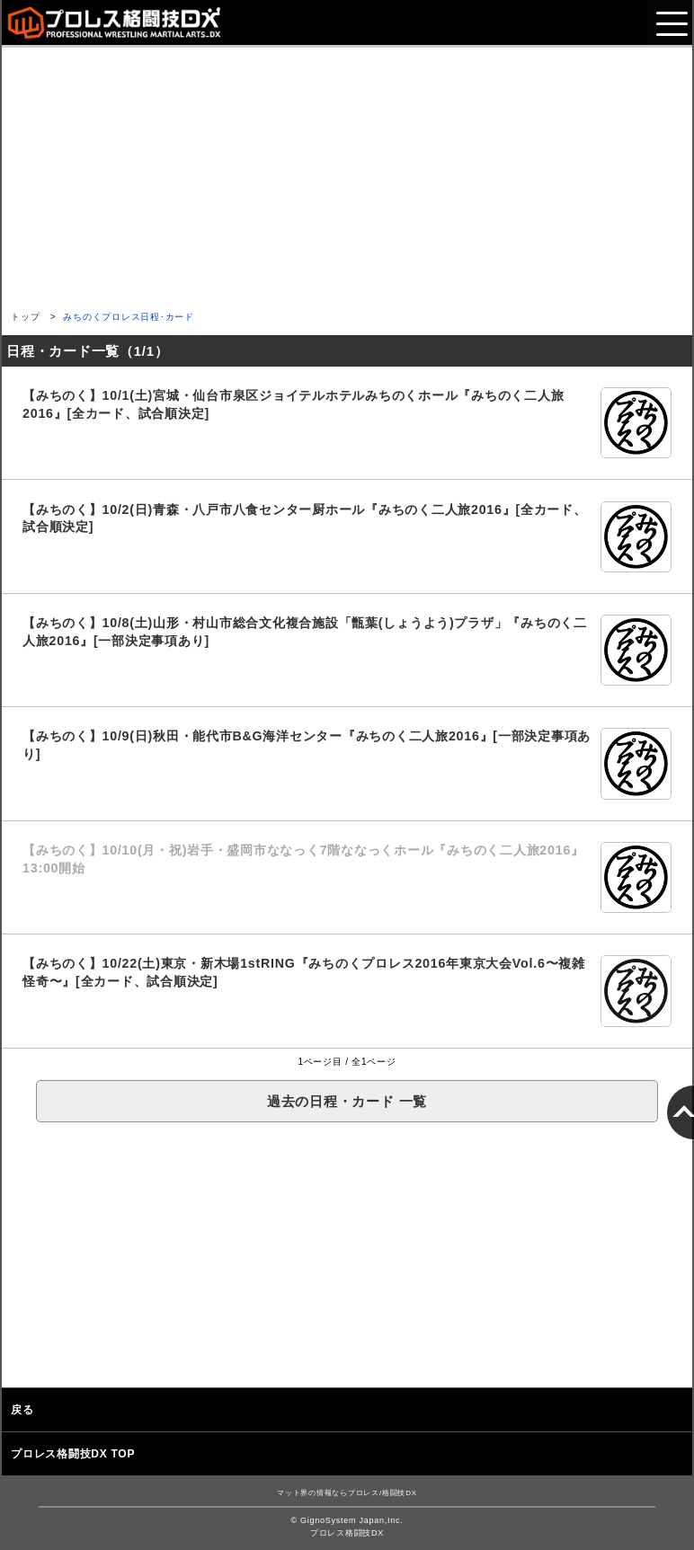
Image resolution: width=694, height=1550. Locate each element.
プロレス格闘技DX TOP (73, 1454)
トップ (25, 317)
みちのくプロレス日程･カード (128, 317)
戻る (22, 1410)
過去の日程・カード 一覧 (347, 1101)
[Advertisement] (347, 173)
